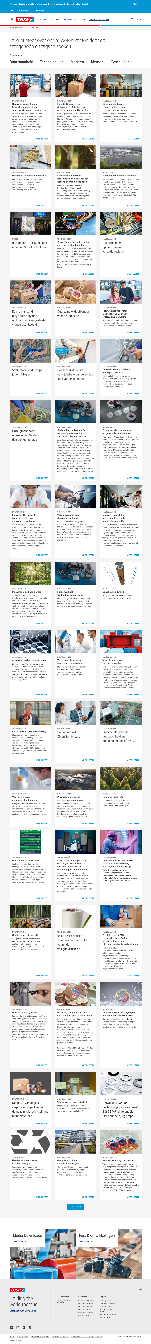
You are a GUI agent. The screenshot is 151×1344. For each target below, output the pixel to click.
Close (137, 4)
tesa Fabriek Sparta (84, 1309)
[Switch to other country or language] (139, 19)
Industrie (40, 10)
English (85, 4)
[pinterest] (30, 1328)
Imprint (12, 1336)
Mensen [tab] (99, 61)
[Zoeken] (132, 19)
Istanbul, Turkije (105, 1317)
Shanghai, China (105, 1306)
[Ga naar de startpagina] (12, 10)
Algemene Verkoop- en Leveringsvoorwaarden (86, 1336)
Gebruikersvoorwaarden (60, 1336)
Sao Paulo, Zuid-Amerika (108, 1314)
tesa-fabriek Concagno (85, 1312)
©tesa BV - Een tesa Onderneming (130, 1336)
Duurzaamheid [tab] (23, 61)
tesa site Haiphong (84, 1315)
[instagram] (24, 1328)
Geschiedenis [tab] (123, 61)
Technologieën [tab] (53, 61)
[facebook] (12, 1328)
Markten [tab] (79, 61)
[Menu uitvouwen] (12, 19)
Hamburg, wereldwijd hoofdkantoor (64, 1302)
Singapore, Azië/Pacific (107, 1303)
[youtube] (18, 1328)
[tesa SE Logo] (25, 19)
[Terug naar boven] (140, 1289)
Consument (23, 10)
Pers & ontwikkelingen (18, 28)
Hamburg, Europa (105, 1301)
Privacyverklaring (22, 1336)
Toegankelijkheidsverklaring (40, 1336)
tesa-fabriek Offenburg (86, 1301)
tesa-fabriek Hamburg (85, 1303)
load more (76, 1207)
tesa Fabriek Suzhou (85, 1306)
